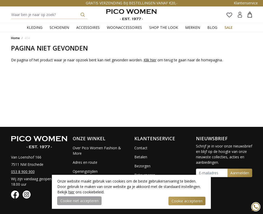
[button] (250, 15)
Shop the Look (163, 27)
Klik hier (150, 59)
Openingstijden (85, 171)
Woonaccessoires (124, 27)
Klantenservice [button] (246, 3)
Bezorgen (142, 165)
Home (15, 38)
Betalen (140, 156)
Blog (212, 27)
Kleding (34, 27)
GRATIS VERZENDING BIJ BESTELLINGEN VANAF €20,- (131, 3)
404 (27, 38)
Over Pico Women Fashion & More (97, 150)
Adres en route (85, 162)
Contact (140, 147)
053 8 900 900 (23, 171)
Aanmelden (239, 172)
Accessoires (88, 27)
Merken (192, 27)
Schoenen (59, 27)
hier (71, 192)
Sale (228, 27)
